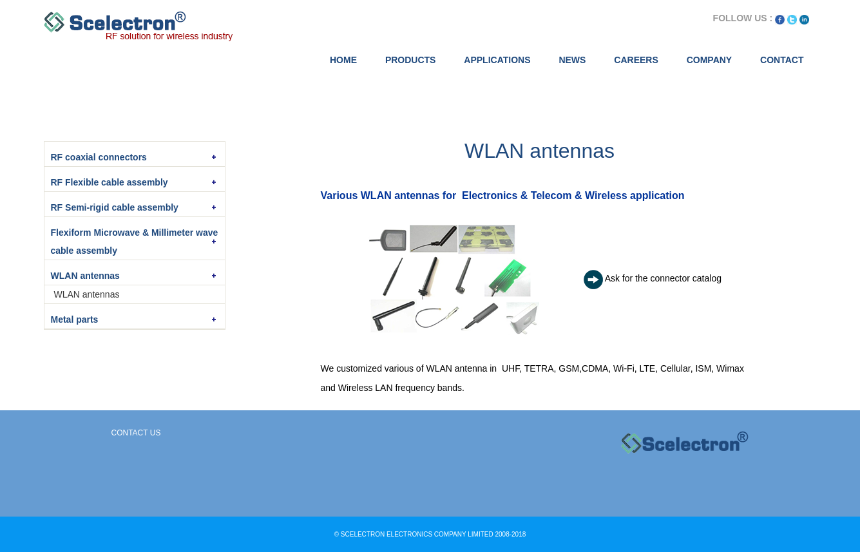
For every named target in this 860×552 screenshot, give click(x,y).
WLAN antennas (87, 294)
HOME (343, 60)
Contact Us (136, 432)
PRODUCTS (410, 60)
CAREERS (636, 60)
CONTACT (781, 60)
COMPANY (709, 60)
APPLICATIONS (497, 60)
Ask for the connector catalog (663, 278)
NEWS (572, 60)
